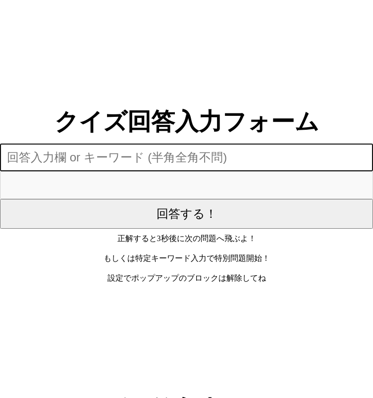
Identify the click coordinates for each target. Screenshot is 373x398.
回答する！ (187, 213)
